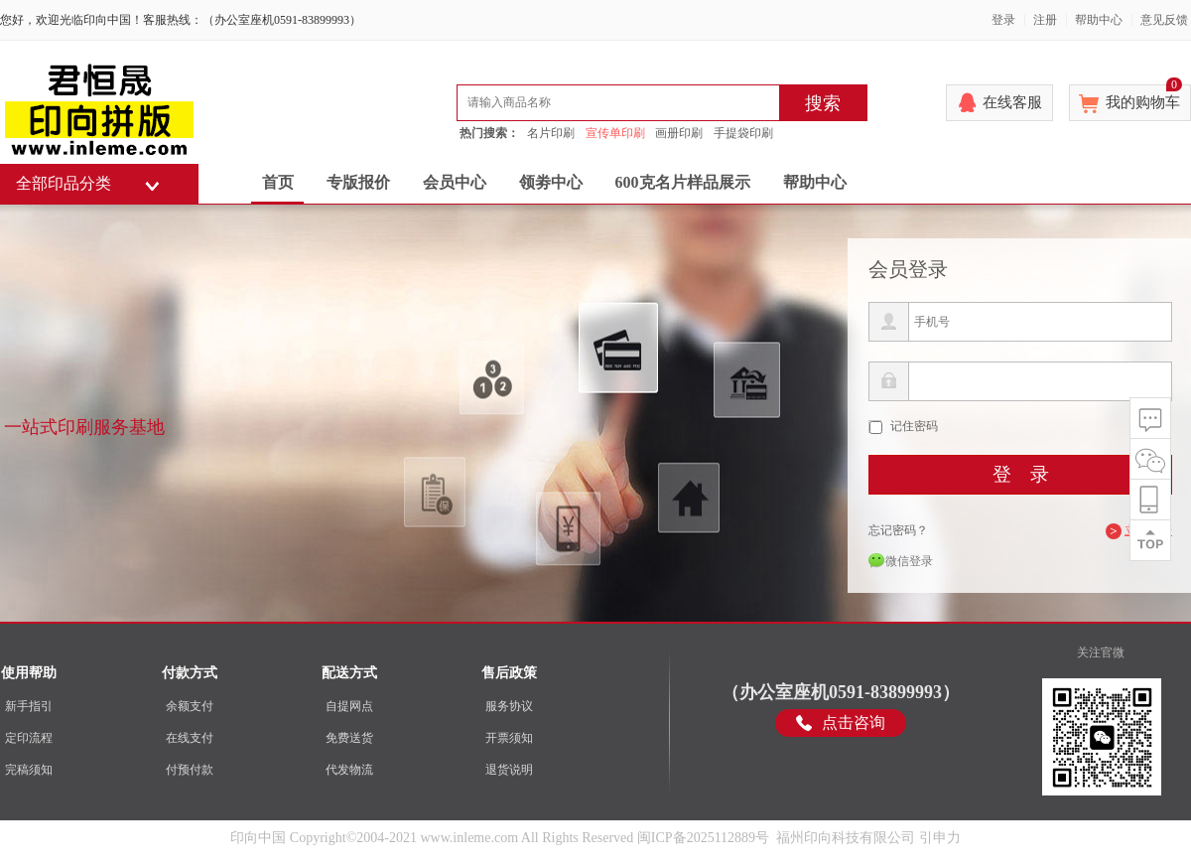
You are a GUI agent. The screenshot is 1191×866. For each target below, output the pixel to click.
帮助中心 (1099, 20)
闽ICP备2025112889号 (703, 837)
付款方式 (189, 672)
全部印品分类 (63, 183)
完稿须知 (29, 770)
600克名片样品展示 (682, 182)
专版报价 (358, 182)
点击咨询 (853, 722)
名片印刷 (551, 133)
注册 (1045, 20)
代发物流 (349, 770)
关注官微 (1101, 652)
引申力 (940, 837)
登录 (1003, 20)
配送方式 (349, 672)
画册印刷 (679, 133)
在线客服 (1012, 102)
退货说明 (509, 770)
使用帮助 (29, 672)
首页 (278, 182)
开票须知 (509, 738)
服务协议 (509, 706)
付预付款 (189, 770)
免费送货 (349, 738)
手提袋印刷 (743, 133)
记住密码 (914, 426)
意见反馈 (1164, 20)
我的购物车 (1144, 97)
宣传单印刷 (615, 133)
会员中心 (454, 182)
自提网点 (349, 706)
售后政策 (509, 672)
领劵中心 (551, 182)
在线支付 (189, 738)
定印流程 (29, 738)
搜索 (823, 103)
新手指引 (29, 706)
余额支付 (189, 706)
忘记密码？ (898, 530)
